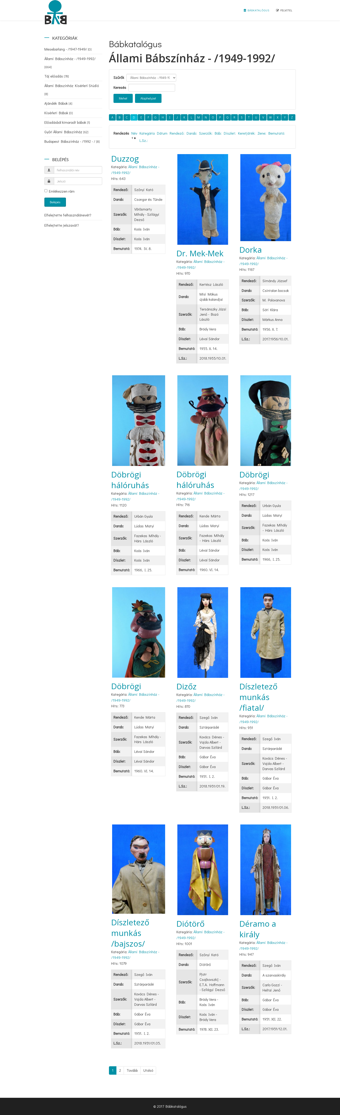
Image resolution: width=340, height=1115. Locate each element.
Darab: (192, 133)
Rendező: (177, 133)
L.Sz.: (144, 140)
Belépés (55, 202)
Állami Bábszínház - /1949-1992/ (70, 62)
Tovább (132, 1070)
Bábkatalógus (256, 10)
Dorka (250, 249)
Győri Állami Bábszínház (66, 131)
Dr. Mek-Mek (200, 253)
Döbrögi (254, 474)
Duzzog (125, 158)
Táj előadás (56, 76)
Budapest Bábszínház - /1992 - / (72, 141)
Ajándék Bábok (58, 103)
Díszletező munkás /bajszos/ (130, 933)
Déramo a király (257, 929)
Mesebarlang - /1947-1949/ (68, 49)
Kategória (147, 133)
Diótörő (190, 923)
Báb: (218, 133)
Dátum (162, 133)
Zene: (262, 133)
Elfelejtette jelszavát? (61, 225)
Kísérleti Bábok (58, 112)
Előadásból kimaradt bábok (67, 122)
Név (134, 133)
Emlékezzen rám (59, 191)
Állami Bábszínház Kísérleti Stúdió (71, 89)
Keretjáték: (246, 133)
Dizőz (186, 686)
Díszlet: (230, 133)
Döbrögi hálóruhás (130, 479)
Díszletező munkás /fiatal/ (258, 697)
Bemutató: (276, 133)
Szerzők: (205, 133)
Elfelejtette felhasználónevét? (67, 215)
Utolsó (148, 1070)
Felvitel (284, 10)
